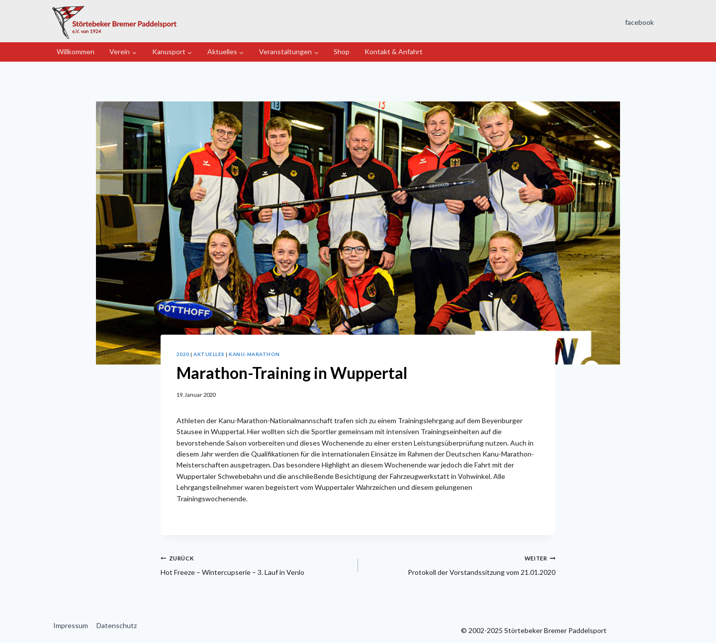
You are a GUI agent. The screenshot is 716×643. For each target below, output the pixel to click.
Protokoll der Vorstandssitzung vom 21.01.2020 (460, 564)
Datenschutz (116, 625)
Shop (342, 51)
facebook (639, 22)
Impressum (70, 625)
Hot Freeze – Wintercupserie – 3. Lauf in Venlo (256, 564)
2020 (183, 354)
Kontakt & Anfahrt (393, 51)
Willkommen (75, 51)
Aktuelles (208, 354)
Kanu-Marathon (254, 354)
